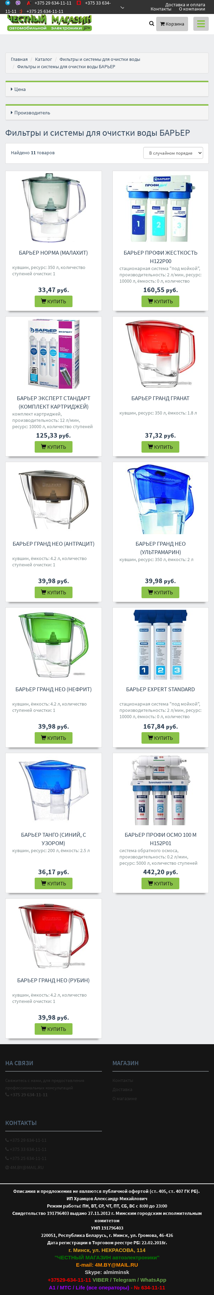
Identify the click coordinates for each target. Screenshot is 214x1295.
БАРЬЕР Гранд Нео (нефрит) (53, 689)
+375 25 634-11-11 (26, 1158)
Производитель (32, 112)
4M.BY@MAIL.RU (24, 1167)
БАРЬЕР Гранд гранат (160, 398)
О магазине (124, 1098)
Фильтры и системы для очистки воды (100, 59)
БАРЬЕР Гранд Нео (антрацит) (54, 543)
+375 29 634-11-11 (26, 1140)
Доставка (122, 1089)
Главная (19, 59)
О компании (192, 9)
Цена (20, 89)
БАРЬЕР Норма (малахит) (53, 252)
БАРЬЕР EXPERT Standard (160, 689)
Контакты (161, 9)
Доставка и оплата (185, 4)
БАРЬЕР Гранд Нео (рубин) (53, 980)
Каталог (43, 59)
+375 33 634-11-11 (26, 1149)
